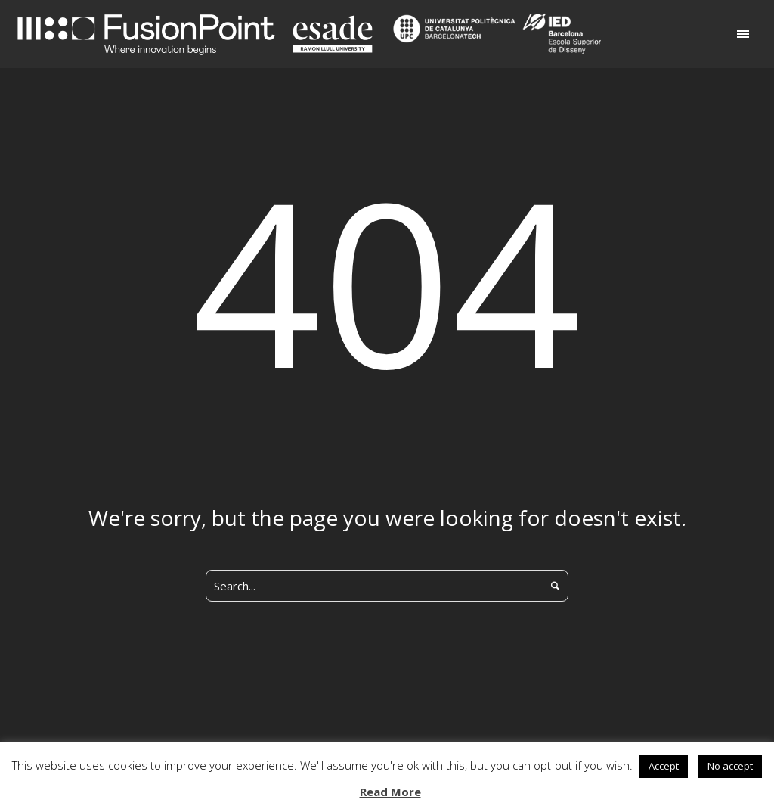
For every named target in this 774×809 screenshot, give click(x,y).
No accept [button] (730, 766)
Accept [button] (664, 766)
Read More (390, 791)
